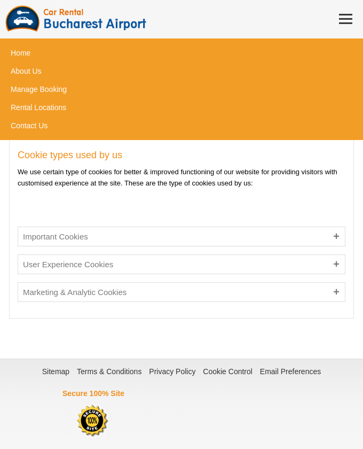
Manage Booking (39, 89)
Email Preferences (290, 371)
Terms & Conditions (109, 371)
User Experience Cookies (68, 264)
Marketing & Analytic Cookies (75, 292)
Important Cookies (55, 236)
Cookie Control (227, 371)
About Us (26, 71)
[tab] (181, 236)
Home (20, 53)
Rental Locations (38, 107)
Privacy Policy (172, 371)
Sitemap (55, 371)
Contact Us (29, 125)
